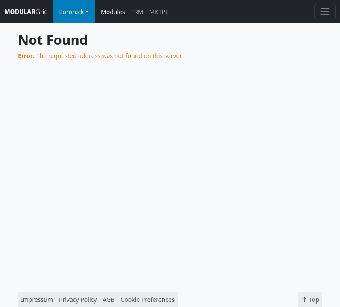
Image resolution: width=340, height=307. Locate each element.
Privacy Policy (78, 299)
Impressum (37, 299)
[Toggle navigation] (324, 11)
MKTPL (158, 12)
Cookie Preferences (147, 299)
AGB (108, 299)
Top (310, 299)
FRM (137, 12)
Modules (113, 12)
